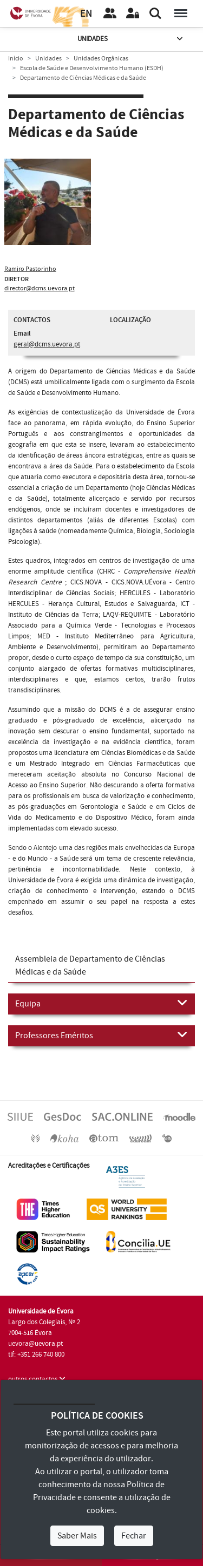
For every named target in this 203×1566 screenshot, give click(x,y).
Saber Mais (77, 1535)
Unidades (131, 39)
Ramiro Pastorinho (30, 269)
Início (15, 59)
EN (86, 14)
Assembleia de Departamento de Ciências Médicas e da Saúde (90, 965)
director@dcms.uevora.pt (39, 288)
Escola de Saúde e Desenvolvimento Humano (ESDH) (91, 68)
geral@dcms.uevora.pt (47, 344)
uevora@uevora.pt (35, 1344)
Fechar (133, 1535)
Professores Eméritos (101, 1035)
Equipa (101, 1003)
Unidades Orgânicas (101, 59)
